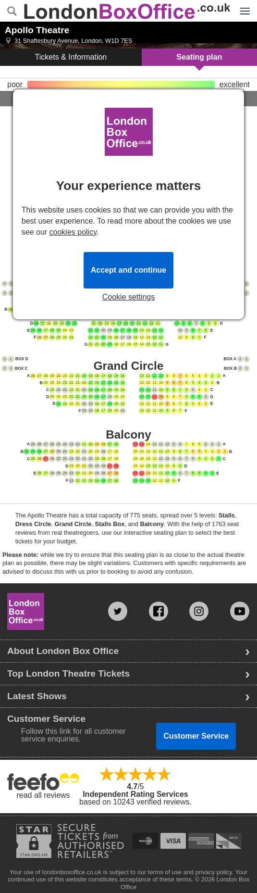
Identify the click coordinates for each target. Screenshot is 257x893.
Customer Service (196, 736)
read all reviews (43, 795)
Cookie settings (128, 297)
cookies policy (73, 232)
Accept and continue (128, 270)
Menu (242, 6)
